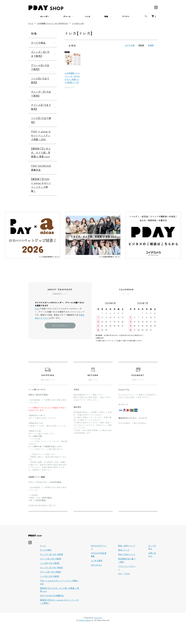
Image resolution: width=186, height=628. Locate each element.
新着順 (151, 45)
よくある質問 (96, 560)
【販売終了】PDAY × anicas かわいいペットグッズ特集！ (41, 185)
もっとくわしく (60, 325)
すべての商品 (38, 42)
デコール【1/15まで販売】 (41, 107)
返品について (124, 550)
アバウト (125, 17)
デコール (67, 17)
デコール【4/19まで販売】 (40, 67)
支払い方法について (126, 554)
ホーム (30, 23)
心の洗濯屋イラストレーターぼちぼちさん (52, 23)
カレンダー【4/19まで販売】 (40, 54)
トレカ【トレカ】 (78, 23)
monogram (98, 617)
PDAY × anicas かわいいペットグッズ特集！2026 (41, 135)
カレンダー (44, 17)
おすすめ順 (130, 45)
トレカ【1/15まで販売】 (41, 120)
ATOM (127, 573)
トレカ (87, 17)
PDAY (37, 308)
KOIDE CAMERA (85, 620)
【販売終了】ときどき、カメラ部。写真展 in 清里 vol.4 (41, 152)
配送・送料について (126, 545)
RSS (120, 573)
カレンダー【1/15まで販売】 (41, 93)
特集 (106, 17)
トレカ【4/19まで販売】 (40, 80)
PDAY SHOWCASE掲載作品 (41, 167)
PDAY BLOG (96, 565)
